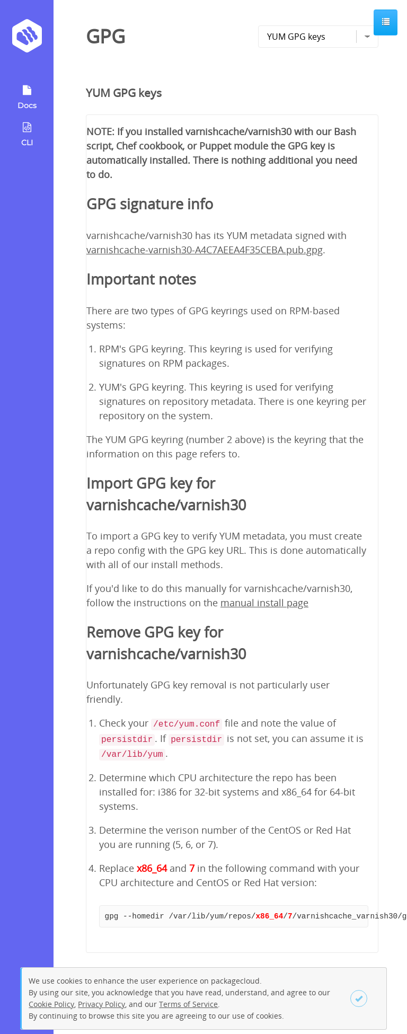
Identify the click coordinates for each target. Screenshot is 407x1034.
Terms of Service (188, 1004)
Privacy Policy (101, 1004)
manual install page (264, 602)
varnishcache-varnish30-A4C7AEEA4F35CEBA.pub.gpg (204, 249)
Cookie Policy (51, 1004)
